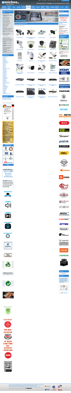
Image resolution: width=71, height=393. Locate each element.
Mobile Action (6, 77)
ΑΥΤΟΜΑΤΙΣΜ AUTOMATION (52, 7)
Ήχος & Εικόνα (14, 7)
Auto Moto (62, 7)
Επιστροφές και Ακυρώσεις (7, 99)
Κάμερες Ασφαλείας (53, 37)
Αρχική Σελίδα (4, 9)
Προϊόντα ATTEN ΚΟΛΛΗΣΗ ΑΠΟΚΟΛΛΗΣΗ (27, 384)
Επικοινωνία (58, 0)
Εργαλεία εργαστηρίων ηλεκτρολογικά (4, 7)
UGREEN (5, 88)
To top (39, 386)
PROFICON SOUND (7, 82)
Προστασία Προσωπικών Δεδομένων (23, 386)
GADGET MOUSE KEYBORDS (47, 7)
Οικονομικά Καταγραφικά (20, 96)
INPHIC (5, 92)
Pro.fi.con (5, 81)
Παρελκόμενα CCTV (42, 72)
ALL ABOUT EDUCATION (16, 384)
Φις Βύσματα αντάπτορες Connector (23, 7)
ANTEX (5, 57)
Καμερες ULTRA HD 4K (30, 72)
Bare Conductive (6, 62)
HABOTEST (5, 74)
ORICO (5, 79)
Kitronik (5, 75)
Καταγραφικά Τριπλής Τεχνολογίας (30, 97)
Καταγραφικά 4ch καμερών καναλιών (53, 85)
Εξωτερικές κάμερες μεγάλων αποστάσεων (30, 38)
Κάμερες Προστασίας (20, 49)
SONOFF (5, 85)
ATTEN (5, 58)
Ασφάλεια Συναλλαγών (33, 386)
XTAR (4, 91)
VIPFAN (5, 90)
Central (5, 64)
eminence (5, 69)
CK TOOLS (5, 63)
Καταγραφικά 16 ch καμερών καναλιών (30, 85)
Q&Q (4, 84)
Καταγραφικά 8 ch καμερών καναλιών (42, 85)
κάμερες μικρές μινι (53, 49)
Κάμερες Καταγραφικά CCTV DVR (28, 7)
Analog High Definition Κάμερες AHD (19, 73)
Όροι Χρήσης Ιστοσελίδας (13, 386)
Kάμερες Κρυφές (19, 60)
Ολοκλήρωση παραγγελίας (52, 0)
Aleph (4, 59)
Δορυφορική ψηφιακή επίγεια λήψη (42, 7)
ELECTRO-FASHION (7, 68)
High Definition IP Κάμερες (53, 60)
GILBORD (5, 71)
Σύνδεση (39, 0)
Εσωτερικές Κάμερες (42, 37)
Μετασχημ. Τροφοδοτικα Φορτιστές (57, 7)
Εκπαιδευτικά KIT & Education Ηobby (9, 7)
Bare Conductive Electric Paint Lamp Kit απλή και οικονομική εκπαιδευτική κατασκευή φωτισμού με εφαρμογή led (63, 280)
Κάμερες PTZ (31, 60)
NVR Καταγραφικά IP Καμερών (53, 96)
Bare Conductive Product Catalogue (31, 385)
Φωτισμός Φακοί (66, 7)
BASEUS (5, 60)
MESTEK (5, 76)
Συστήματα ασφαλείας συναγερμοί (33, 7)
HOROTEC (5, 73)
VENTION (5, 89)
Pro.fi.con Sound (6, 83)
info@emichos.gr (63, 24)
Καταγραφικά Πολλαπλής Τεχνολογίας (42, 97)
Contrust (5, 66)
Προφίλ (10, 384)
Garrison (5, 72)
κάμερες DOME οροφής (41, 49)
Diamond (5, 67)
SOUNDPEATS (6, 86)
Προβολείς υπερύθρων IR (53, 72)
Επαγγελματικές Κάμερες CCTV (42, 61)
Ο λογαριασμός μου (44, 0)
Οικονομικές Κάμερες (31, 49)
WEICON (5, 93)
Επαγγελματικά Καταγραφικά (19, 84)
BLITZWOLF (5, 61)
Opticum (5, 80)
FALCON (5, 70)
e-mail (63, 33)
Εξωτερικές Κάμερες (20, 37)
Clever (5, 65)
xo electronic (5, 87)
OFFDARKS (5, 78)
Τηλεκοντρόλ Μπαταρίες (38, 7)
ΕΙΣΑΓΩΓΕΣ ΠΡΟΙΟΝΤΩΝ (7, 98)
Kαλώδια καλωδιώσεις (18, 7)
